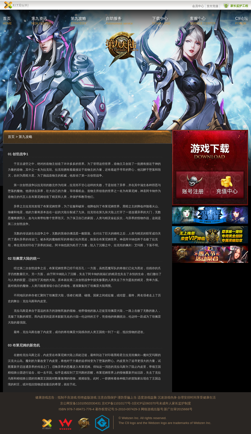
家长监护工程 (239, 6)
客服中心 (198, 18)
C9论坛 (241, 18)
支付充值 (212, 6)
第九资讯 (39, 18)
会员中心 (198, 6)
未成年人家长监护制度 (175, 403)
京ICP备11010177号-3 (118, 403)
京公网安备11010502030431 (80, 403)
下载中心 (160, 18)
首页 (7, 18)
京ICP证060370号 (146, 403)
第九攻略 (78, 18)
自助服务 (114, 18)
